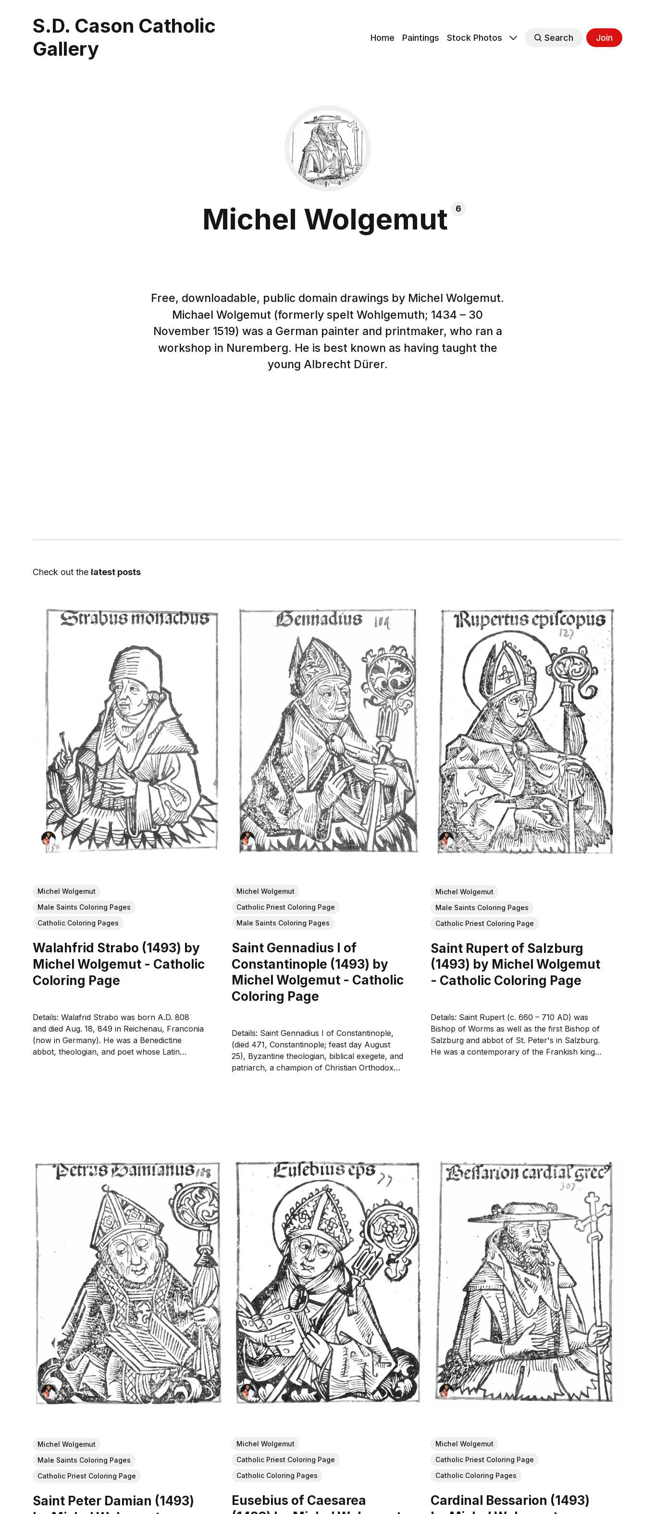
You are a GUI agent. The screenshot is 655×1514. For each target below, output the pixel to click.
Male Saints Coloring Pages (84, 907)
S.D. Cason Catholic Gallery (124, 37)
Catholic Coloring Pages (78, 923)
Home (383, 38)
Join (604, 38)
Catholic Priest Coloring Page (285, 907)
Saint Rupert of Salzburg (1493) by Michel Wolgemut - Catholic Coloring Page (516, 964)
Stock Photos (474, 38)
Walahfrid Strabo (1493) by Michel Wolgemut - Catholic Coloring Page (119, 964)
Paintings (420, 38)
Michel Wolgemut (66, 891)
